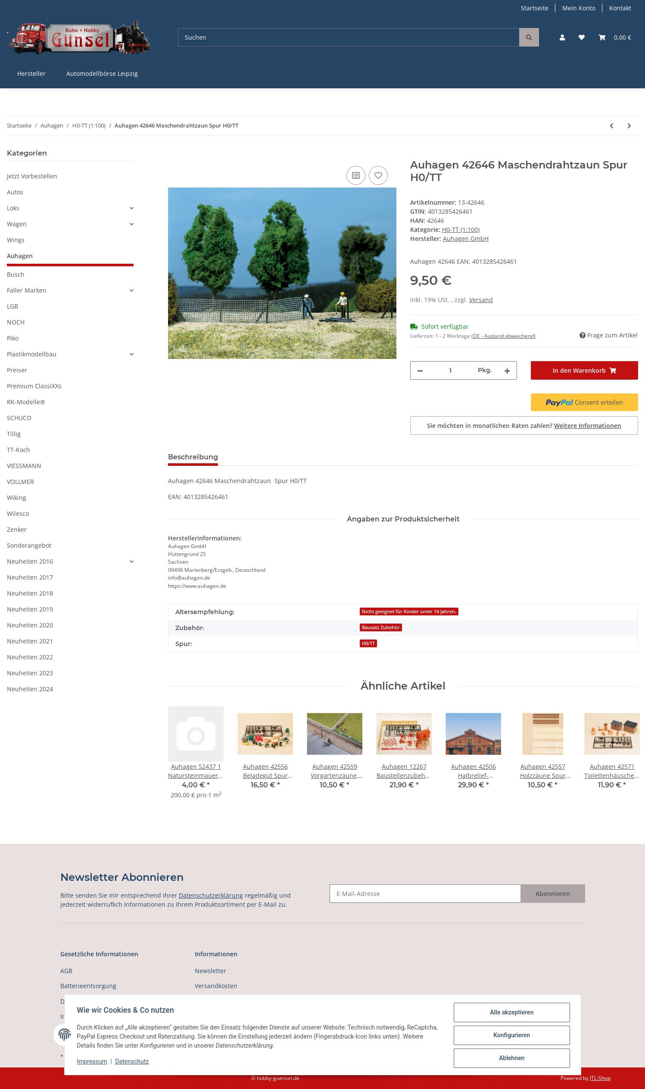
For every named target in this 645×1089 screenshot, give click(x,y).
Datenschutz (133, 1062)
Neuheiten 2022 (30, 657)
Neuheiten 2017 (30, 577)
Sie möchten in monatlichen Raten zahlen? (524, 425)
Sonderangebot (29, 545)
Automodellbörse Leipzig (102, 73)
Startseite (534, 8)
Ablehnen (510, 1058)
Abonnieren (553, 893)
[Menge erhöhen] (507, 370)
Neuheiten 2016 (30, 561)
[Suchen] (349, 37)
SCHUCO (19, 418)
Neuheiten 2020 (30, 625)
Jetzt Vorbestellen (32, 176)
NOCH (16, 322)
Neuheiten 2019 (30, 609)
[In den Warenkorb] (175, 154)
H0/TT (368, 643)
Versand (481, 300)
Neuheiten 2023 (30, 673)
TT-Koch (18, 450)
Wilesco (18, 513)
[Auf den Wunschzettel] (378, 175)
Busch (16, 274)
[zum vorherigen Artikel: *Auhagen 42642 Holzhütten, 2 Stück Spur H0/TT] (611, 125)
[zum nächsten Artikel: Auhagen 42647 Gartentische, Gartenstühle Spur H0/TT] (629, 125)
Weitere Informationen (587, 425)
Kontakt (620, 8)
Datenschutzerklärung (211, 895)
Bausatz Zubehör (381, 627)
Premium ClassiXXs (34, 386)
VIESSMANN (24, 466)
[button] (562, 37)
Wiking (16, 497)
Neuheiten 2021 (30, 641)
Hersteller (31, 73)
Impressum (93, 1062)
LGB (12, 306)
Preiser (17, 370)
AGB (66, 971)
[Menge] (450, 370)
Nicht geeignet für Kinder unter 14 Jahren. (409, 611)
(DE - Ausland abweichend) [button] (503, 336)
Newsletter (210, 971)
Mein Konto (578, 8)
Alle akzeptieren (510, 1013)
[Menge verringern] (420, 370)
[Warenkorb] (615, 37)
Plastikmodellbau (31, 354)
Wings (16, 240)
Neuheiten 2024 (30, 689)
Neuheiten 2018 (30, 593)
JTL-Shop (600, 1078)
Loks (13, 208)
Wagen (17, 224)
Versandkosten (216, 986)
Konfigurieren (510, 1036)
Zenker (17, 529)
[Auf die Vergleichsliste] (355, 175)
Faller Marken (27, 290)
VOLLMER (20, 481)
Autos (15, 192)
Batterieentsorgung (88, 986)
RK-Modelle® (26, 402)
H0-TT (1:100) (461, 229)
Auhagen (20, 256)
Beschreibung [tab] (193, 457)
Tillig (14, 434)
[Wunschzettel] (582, 37)
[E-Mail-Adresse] (425, 893)
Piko (13, 338)
